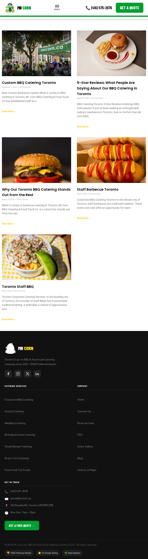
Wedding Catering (15, 423)
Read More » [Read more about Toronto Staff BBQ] (8, 319)
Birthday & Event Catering (20, 434)
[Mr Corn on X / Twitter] (27, 373)
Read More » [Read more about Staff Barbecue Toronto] (83, 218)
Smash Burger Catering (18, 446)
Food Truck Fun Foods (17, 469)
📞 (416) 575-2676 (99, 7)
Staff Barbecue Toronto (98, 189)
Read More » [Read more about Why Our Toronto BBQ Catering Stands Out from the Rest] (8, 223)
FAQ (79, 434)
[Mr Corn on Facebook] (8, 373)
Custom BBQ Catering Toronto (29, 82)
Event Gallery (85, 446)
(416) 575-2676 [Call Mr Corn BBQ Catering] (19, 491)
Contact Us (84, 411)
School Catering (14, 411)
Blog (80, 458)
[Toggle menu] (57, 7)
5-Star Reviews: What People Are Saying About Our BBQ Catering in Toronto (107, 88)
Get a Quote (129, 7)
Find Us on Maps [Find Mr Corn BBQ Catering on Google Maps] (86, 469)
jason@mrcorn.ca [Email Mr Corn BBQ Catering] (20, 498)
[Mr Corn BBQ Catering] (18, 7)
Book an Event (85, 423)
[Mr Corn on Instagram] (18, 373)
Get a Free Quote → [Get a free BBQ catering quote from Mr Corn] (22, 525)
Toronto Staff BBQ (18, 286)
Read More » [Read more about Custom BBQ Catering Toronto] (8, 111)
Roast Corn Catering (17, 458)
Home (80, 399)
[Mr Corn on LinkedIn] (37, 373)
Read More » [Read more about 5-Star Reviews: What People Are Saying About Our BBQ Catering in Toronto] (83, 126)
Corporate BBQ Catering (19, 399)
